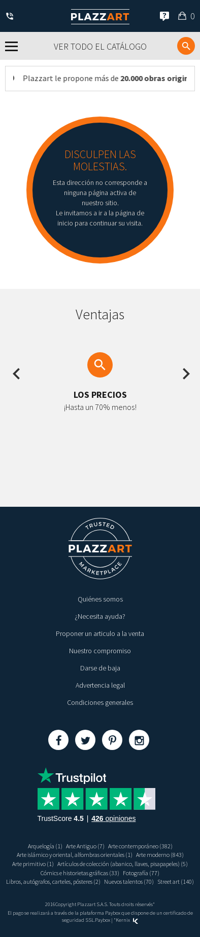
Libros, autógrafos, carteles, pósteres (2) (53, 881)
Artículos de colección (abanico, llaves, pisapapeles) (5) (122, 864)
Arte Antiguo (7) (85, 846)
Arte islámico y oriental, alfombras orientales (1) (74, 854)
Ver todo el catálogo (100, 46)
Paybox (102, 920)
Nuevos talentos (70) (129, 881)
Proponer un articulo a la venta (100, 633)
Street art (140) (175, 881)
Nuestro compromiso (100, 650)
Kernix (127, 920)
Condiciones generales (100, 702)
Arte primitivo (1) (33, 864)
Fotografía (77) (141, 873)
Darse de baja (100, 667)
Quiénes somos (100, 599)
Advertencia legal (100, 685)
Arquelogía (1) (45, 846)
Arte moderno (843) (160, 854)
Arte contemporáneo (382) (140, 846)
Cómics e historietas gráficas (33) (80, 873)
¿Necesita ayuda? (100, 616)
